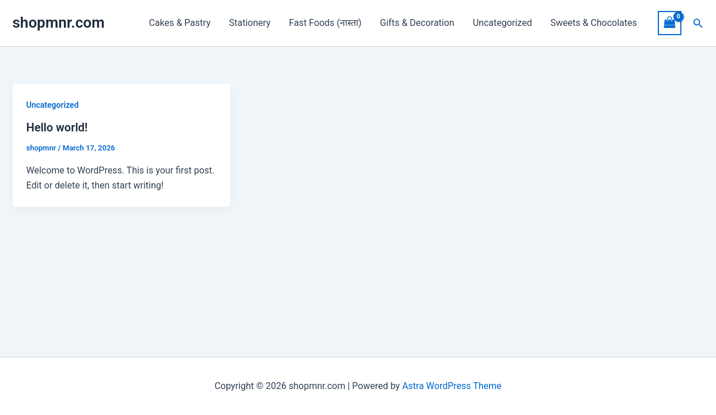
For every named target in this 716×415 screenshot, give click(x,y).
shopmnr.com (59, 22)
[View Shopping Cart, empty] (670, 23)
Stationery (249, 22)
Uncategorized (502, 22)
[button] (698, 23)
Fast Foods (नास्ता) (325, 22)
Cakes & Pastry (179, 22)
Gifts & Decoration (417, 22)
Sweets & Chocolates (593, 22)
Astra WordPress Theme (451, 385)
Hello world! (57, 127)
